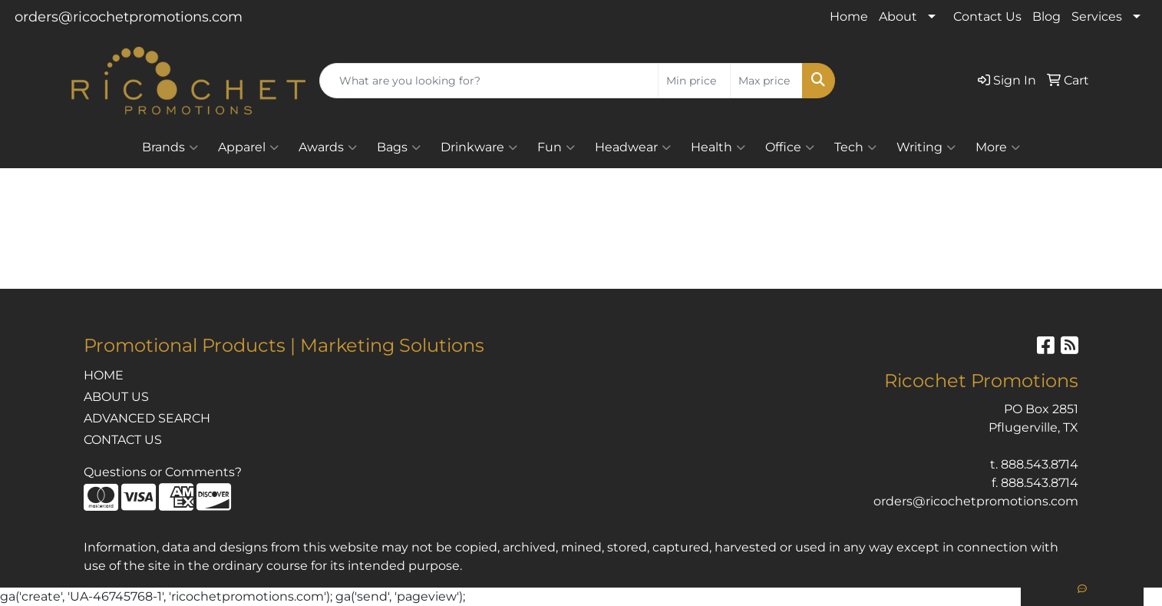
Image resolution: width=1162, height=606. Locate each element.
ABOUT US (116, 396)
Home (849, 16)
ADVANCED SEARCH (147, 418)
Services (1096, 16)
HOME (104, 375)
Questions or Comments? (163, 472)
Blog (1046, 16)
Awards (328, 147)
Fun (556, 147)
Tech (855, 147)
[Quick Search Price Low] (694, 80)
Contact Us (987, 16)
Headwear (633, 147)
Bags (399, 147)
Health (718, 147)
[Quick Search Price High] (766, 80)
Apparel (248, 147)
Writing (926, 147)
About (898, 16)
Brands (170, 147)
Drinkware (479, 147)
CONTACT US (123, 439)
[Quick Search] (488, 80)
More (997, 147)
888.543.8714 (1039, 464)
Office (789, 147)
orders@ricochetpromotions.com (129, 16)
